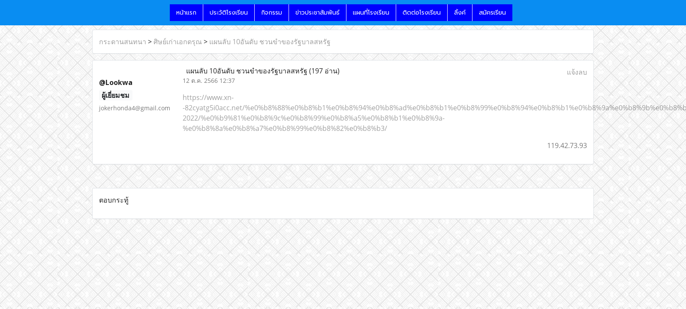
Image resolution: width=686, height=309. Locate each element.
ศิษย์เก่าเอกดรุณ (177, 41)
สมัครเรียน (492, 12)
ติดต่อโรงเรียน (422, 12)
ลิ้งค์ (460, 12)
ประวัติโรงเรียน (229, 12)
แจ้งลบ (577, 72)
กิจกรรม (271, 12)
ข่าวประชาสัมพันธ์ (317, 12)
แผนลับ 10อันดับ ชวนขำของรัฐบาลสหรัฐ (270, 41)
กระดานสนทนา (122, 41)
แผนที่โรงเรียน (371, 12)
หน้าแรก (186, 12)
